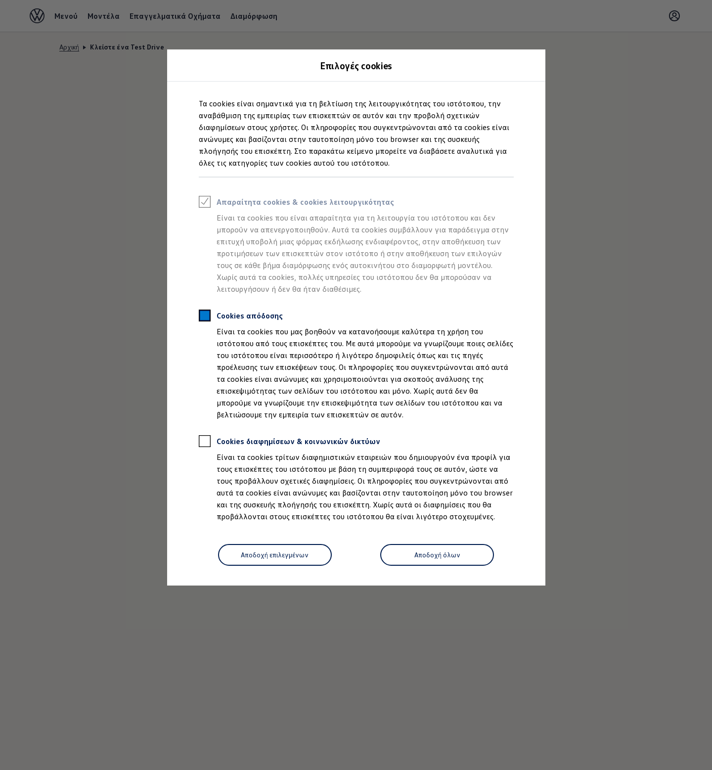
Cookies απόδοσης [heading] (241, 317)
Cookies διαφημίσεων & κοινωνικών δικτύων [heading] (289, 442)
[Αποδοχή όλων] (437, 555)
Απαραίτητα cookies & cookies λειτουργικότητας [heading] (296, 203)
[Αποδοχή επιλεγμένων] (275, 555)
